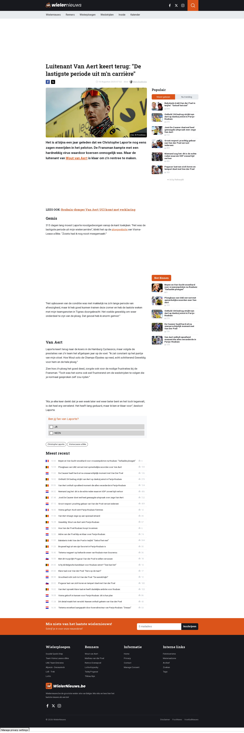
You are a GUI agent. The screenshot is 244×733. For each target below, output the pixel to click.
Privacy (127, 658)
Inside (122, 14)
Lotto (48, 676)
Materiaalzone (169, 658)
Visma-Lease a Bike (77, 444)
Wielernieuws (53, 14)
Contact (127, 662)
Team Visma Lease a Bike (57, 658)
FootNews (177, 719)
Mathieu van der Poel (94, 658)
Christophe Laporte (56, 444)
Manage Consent (131, 667)
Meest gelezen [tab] (163, 97)
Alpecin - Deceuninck (55, 667)
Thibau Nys (90, 676)
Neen (57, 433)
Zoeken (166, 667)
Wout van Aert (76, 158)
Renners (70, 14)
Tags (165, 671)
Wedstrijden (107, 14)
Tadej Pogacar (91, 671)
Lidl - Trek (50, 671)
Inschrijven (189, 626)
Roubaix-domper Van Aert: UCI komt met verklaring (98, 209)
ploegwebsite (120, 229)
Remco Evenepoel (93, 662)
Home (126, 653)
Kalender (135, 14)
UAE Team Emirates (55, 662)
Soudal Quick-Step (54, 653)
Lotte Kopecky (91, 667)
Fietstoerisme (169, 653)
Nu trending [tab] (186, 97)
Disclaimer (165, 719)
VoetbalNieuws (191, 719)
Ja (55, 426)
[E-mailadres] (159, 626)
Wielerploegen (88, 14)
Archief (166, 662)
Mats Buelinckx (138, 81)
